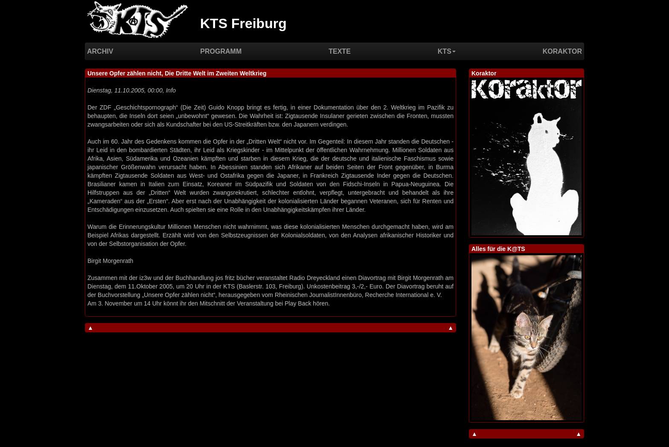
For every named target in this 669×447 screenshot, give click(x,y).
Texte (340, 51)
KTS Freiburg (243, 23)
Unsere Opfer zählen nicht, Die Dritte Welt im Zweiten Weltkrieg (177, 73)
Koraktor (562, 51)
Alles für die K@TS (498, 248)
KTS (447, 51)
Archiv (100, 51)
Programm (220, 51)
